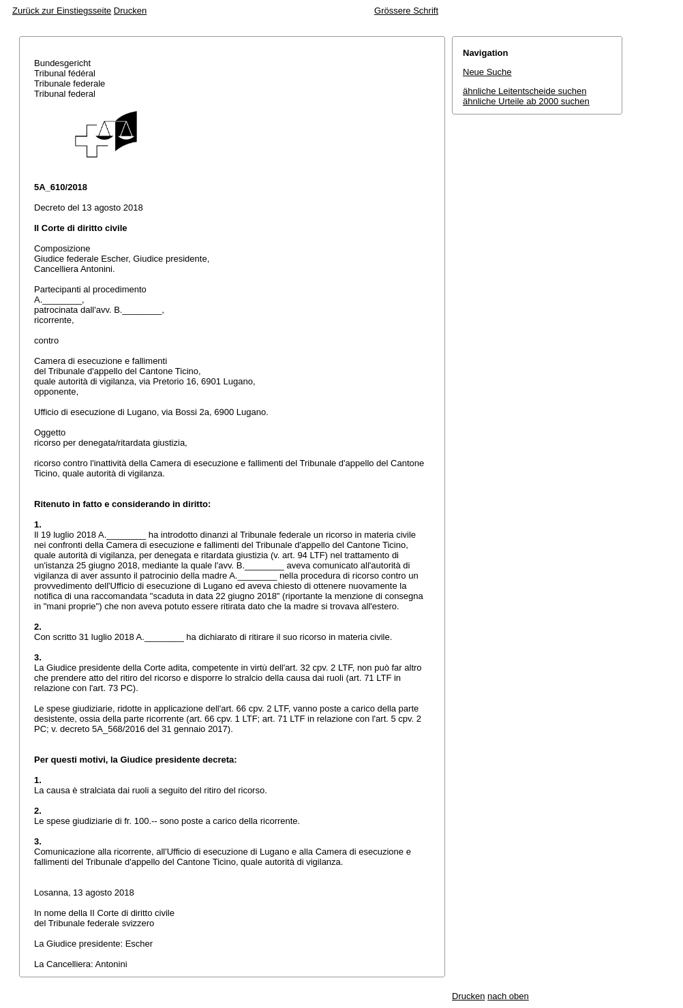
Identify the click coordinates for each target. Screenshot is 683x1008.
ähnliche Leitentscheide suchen (524, 91)
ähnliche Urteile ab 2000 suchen (526, 101)
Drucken (130, 10)
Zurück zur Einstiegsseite (61, 10)
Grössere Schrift (406, 10)
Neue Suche (487, 72)
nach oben (508, 996)
